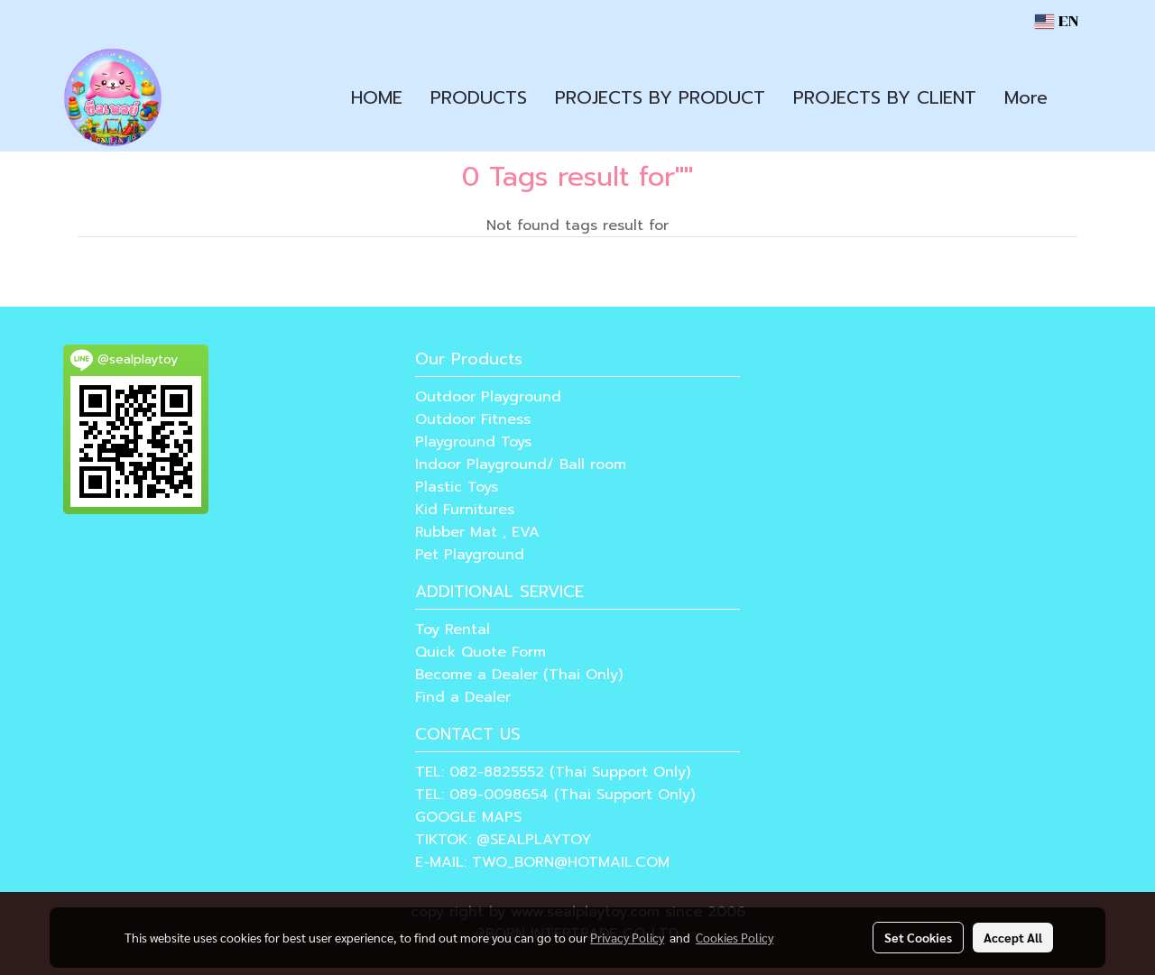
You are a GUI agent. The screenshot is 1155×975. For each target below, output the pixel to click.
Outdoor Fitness (473, 419)
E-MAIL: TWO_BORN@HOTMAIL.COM (542, 862)
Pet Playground (469, 555)
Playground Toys (473, 442)
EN (1056, 21)
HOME (376, 97)
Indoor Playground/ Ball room (520, 464)
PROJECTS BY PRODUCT (660, 97)
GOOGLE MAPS (468, 817)
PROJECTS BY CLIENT (884, 97)
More (1026, 97)
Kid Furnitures (464, 509)
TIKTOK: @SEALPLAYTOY (503, 840)
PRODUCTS (478, 97)
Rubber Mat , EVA (477, 532)
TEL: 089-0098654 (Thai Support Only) (555, 794)
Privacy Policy (627, 937)
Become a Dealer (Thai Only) (519, 674)
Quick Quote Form (480, 652)
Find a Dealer (463, 697)
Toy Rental (452, 629)
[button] (1077, 97)
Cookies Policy (734, 937)
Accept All (1013, 937)
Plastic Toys (456, 487)
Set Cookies (918, 937)
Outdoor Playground (488, 397)
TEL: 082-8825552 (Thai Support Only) (552, 772)
